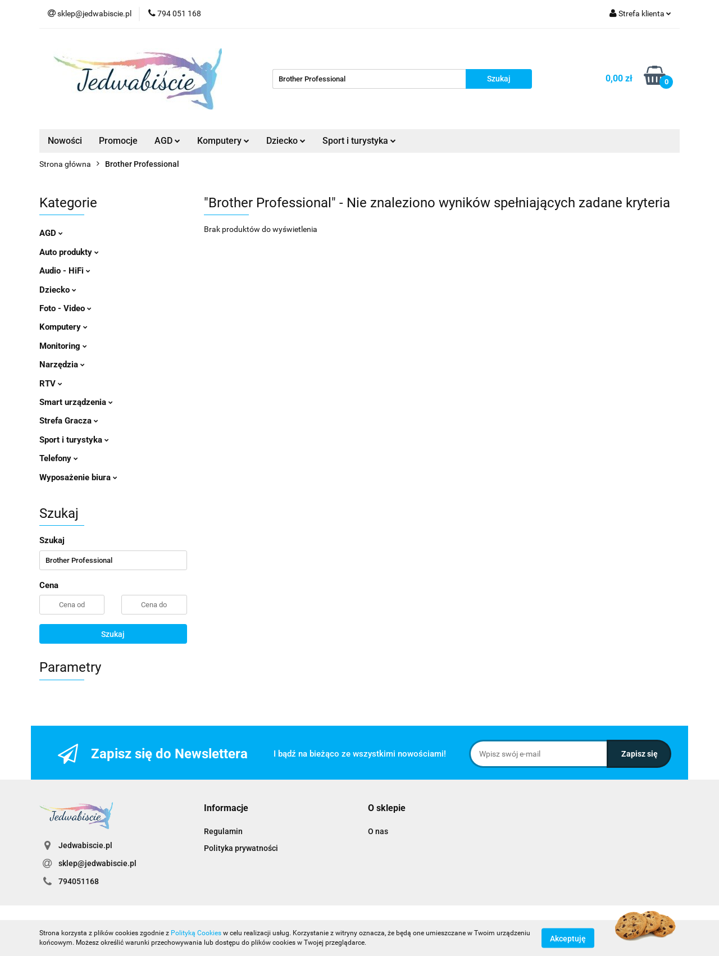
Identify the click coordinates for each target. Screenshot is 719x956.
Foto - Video (65, 308)
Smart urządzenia (76, 402)
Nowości (65, 140)
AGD (167, 140)
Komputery (223, 140)
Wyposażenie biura (78, 477)
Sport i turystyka (359, 140)
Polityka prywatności (241, 848)
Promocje (118, 140)
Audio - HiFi (64, 271)
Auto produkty (69, 252)
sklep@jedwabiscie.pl (97, 863)
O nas (378, 831)
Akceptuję (568, 938)
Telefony (58, 458)
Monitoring (63, 346)
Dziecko (286, 140)
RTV (50, 384)
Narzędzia (62, 364)
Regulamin (223, 831)
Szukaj (113, 634)
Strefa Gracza (68, 421)
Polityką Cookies (196, 933)
